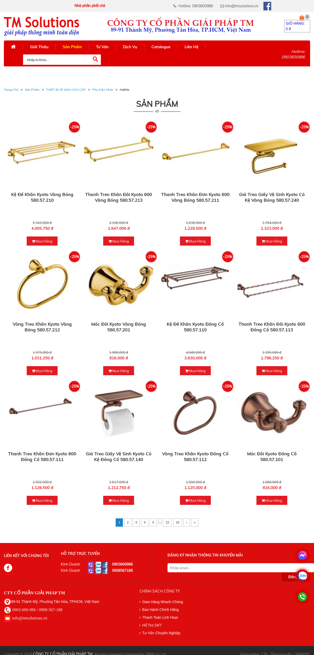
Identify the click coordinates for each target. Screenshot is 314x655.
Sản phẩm (32, 90)
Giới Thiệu (39, 46)
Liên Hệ (191, 46)
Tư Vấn (102, 46)
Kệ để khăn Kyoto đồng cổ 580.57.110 (195, 326)
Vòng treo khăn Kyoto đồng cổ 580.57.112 (195, 456)
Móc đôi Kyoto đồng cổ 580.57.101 (272, 456)
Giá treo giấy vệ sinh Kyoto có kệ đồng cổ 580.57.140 (118, 456)
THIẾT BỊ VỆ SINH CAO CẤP (66, 90)
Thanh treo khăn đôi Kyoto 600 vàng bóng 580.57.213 (118, 197)
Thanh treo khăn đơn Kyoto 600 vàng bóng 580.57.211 (195, 197)
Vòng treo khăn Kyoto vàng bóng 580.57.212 (42, 326)
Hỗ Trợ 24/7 (152, 625)
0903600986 (122, 564)
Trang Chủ (11, 90)
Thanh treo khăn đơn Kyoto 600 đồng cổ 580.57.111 (42, 456)
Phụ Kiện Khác (102, 90)
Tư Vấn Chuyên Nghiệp (161, 633)
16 (177, 522)
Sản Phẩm (72, 46)
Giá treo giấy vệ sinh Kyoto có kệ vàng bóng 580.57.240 (272, 197)
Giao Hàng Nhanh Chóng (162, 602)
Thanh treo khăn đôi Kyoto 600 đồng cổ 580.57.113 (272, 326)
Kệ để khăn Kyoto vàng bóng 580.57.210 (42, 197)
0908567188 (122, 570)
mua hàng (42, 241)
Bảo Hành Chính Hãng (160, 610)
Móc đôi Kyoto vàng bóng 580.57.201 (118, 326)
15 (167, 522)
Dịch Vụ (130, 46)
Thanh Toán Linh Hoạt (160, 617)
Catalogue (160, 46)
